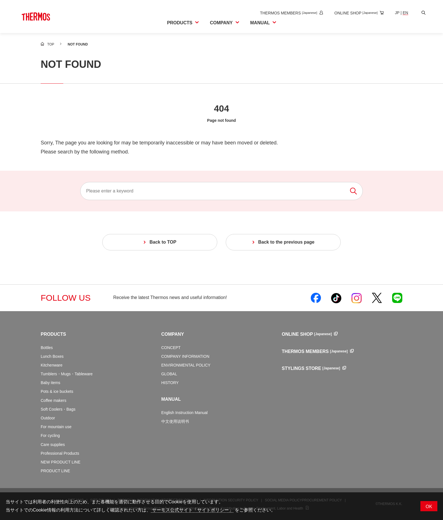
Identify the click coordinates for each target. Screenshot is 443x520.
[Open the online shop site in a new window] (354, 13)
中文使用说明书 (175, 421)
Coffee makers (53, 400)
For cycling (50, 435)
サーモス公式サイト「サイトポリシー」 (192, 510)
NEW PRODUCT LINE (61, 462)
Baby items (50, 382)
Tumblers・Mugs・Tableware (67, 374)
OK (428, 506)
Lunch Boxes (52, 356)
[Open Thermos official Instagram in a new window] (356, 298)
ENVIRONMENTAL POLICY (185, 365)
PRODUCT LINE (55, 471)
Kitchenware (51, 365)
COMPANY (172, 334)
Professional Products (60, 453)
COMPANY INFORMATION (185, 356)
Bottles (47, 347)
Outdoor (48, 418)
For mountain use (56, 426)
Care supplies (53, 444)
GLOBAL (169, 374)
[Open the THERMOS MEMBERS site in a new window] (286, 13)
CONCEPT (171, 347)
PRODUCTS (53, 334)
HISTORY (170, 382)
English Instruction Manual (184, 412)
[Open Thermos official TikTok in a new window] (336, 298)
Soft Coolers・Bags (58, 409)
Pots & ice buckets (57, 391)
